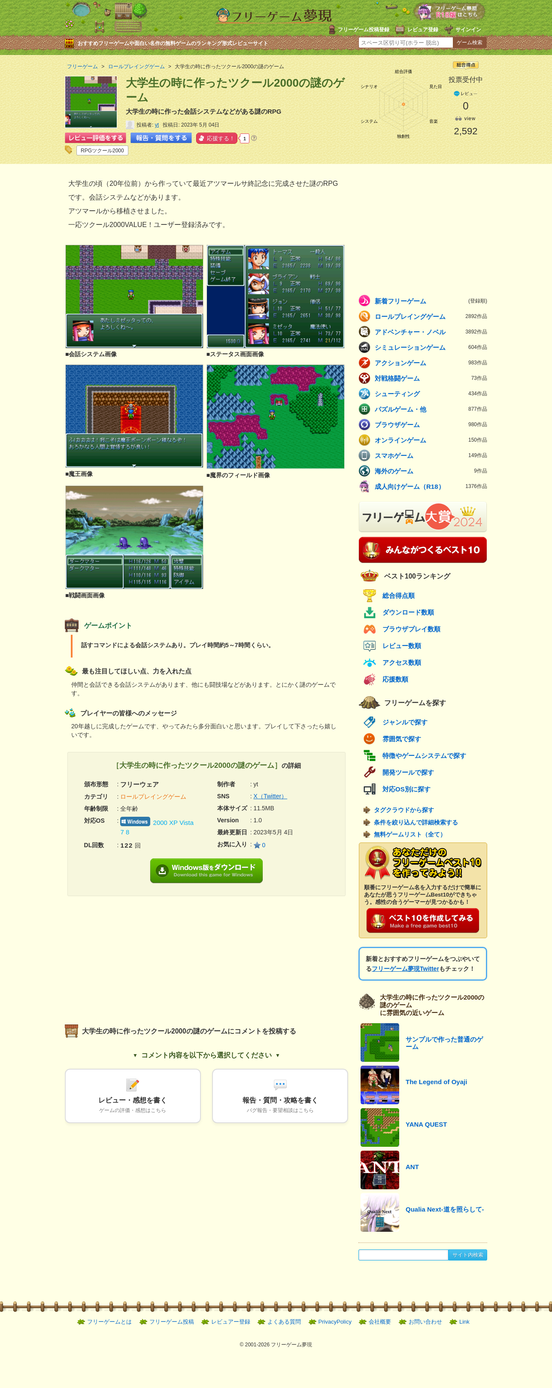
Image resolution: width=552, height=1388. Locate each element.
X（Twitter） (271, 796)
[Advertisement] (135, 956)
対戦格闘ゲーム (431, 378)
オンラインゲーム (431, 439)
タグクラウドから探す (404, 809)
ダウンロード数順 (408, 612)
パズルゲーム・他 (431, 409)
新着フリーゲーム (431, 300)
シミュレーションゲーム (431, 347)
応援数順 (395, 679)
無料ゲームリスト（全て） (410, 834)
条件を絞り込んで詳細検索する (416, 822)
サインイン (468, 30)
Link (464, 1321)
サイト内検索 (467, 1255)
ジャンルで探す (405, 722)
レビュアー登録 (230, 1321)
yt (157, 125)
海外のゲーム (431, 470)
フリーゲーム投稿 (171, 1321)
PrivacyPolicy (335, 1321)
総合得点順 (398, 595)
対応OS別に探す (406, 789)
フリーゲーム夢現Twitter (405, 968)
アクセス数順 (401, 662)
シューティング (431, 393)
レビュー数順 (401, 645)
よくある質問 (284, 1321)
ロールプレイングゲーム (431, 316)
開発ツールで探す (408, 772)
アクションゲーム (431, 362)
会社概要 (380, 1321)
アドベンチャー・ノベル (431, 331)
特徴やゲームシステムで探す (424, 755)
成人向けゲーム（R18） (431, 486)
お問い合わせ (425, 1321)
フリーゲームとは (109, 1321)
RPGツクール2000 (102, 151)
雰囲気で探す (401, 738)
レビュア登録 (422, 30)
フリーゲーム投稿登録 (363, 30)
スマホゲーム (431, 455)
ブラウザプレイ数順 (411, 629)
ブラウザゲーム (431, 424)
